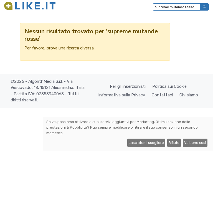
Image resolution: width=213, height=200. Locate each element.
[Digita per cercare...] (176, 7)
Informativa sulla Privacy (121, 95)
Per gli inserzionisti (128, 86)
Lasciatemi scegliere (146, 143)
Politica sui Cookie (169, 86)
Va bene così (195, 143)
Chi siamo (188, 95)
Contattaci (162, 95)
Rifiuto (174, 143)
